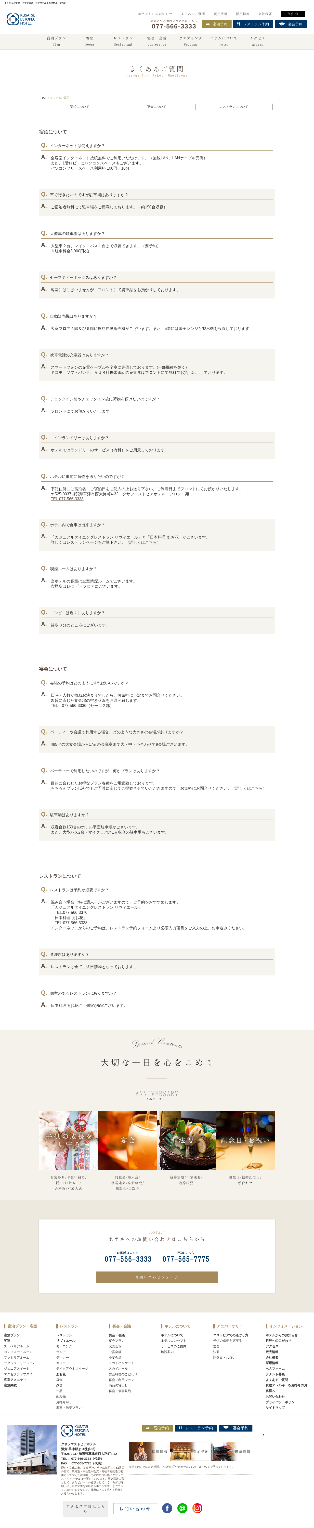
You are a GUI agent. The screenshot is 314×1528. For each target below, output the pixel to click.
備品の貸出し (118, 1385)
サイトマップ (275, 1407)
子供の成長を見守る (227, 1340)
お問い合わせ (275, 1396)
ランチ (61, 1352)
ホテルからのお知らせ (155, 13)
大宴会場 (115, 1346)
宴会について (156, 106)
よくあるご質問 (193, 13)
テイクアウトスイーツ (72, 1368)
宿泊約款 (10, 1385)
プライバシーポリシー (282, 1402)
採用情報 (243, 13)
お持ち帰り (64, 1402)
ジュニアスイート (16, 1368)
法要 (216, 1352)
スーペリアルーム (16, 1346)
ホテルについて (224, 41)
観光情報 (220, 13)
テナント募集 (275, 1374)
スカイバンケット (121, 1363)
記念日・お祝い (224, 1357)
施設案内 (167, 1352)
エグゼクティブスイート (21, 1374)
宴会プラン (117, 1340)
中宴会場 (115, 1352)
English (293, 13)
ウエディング (190, 41)
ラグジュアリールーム (20, 1363)
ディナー (62, 1357)
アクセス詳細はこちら (86, 1508)
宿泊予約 (217, 24)
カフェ (61, 1363)
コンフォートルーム (18, 1352)
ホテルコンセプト (173, 1340)
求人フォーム (275, 1368)
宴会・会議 (157, 41)
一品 (59, 1391)
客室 (90, 41)
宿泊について (79, 106)
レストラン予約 (196, 1428)
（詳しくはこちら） (143, 542)
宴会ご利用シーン (121, 1380)
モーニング (64, 1346)
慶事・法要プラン (69, 1407)
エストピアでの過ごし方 (230, 1335)
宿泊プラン (56, 41)
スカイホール (118, 1368)
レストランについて (234, 106)
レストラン (123, 41)
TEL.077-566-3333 (67, 499)
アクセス (257, 41)
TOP (44, 97)
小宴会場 (115, 1357)
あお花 (61, 1374)
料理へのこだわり (278, 1340)
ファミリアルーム (16, 1357)
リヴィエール (65, 1340)
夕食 (59, 1385)
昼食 (59, 1380)
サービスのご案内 (173, 1346)
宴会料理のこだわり (123, 1374)
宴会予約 (236, 1428)
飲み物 (61, 1396)
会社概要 (265, 13)
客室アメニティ (15, 1380)
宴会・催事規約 (120, 1391)
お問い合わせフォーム (157, 1277)
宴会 (216, 1346)
